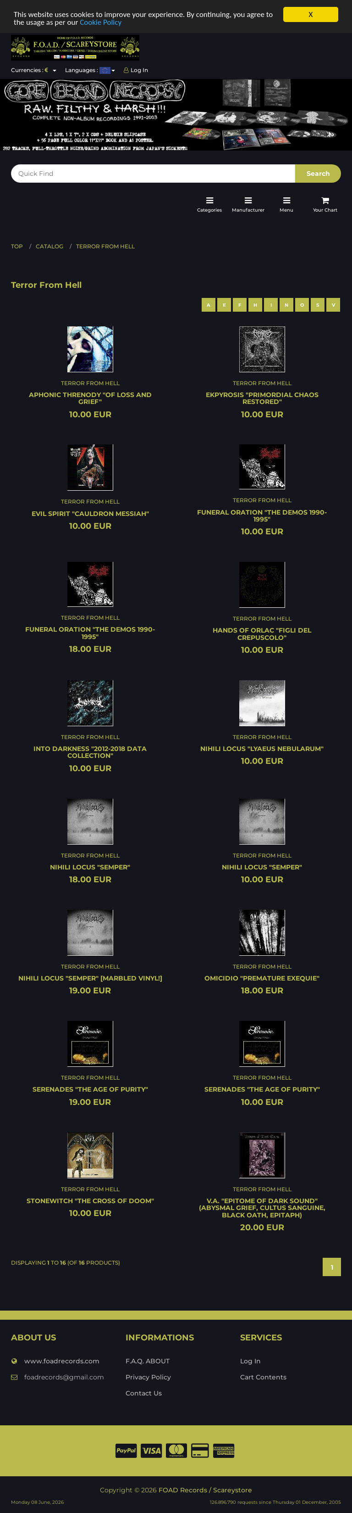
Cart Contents (263, 1377)
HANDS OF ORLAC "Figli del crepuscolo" (262, 633)
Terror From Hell (105, 246)
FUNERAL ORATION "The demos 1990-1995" (262, 515)
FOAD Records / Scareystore (205, 1490)
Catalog (49, 246)
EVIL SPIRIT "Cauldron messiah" (90, 513)
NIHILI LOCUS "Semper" (90, 867)
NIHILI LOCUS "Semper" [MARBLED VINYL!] (90, 978)
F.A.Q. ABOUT (148, 1360)
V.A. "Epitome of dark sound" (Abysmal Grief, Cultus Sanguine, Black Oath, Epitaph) (262, 1207)
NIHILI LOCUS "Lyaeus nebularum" (262, 749)
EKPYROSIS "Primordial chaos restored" (262, 398)
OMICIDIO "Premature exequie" (261, 978)
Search (318, 173)
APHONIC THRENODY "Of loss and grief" (90, 398)
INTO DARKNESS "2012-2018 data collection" (90, 752)
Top (17, 246)
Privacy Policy (148, 1377)
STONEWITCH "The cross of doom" (90, 1200)
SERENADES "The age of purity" (90, 1089)
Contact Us (144, 1393)
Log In (136, 70)
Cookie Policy (100, 22)
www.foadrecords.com (55, 1360)
